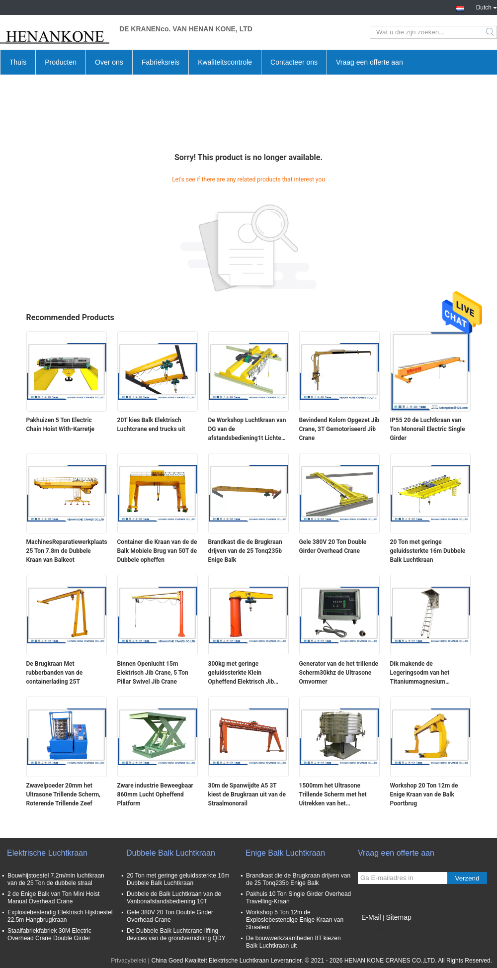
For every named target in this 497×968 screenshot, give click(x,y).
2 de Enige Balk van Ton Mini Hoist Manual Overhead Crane (53, 897)
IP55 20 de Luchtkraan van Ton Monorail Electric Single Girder (427, 429)
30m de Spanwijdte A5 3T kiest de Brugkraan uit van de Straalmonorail (247, 794)
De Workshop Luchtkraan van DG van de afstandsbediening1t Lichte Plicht (247, 429)
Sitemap (398, 917)
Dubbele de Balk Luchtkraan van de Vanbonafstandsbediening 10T (174, 897)
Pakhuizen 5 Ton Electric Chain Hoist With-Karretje (60, 425)
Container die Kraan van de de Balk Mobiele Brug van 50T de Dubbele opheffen (157, 550)
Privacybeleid (128, 960)
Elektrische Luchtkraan (47, 853)
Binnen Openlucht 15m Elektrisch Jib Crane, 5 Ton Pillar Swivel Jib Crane (152, 672)
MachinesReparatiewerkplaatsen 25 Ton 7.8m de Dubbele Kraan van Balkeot (66, 550)
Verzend (467, 878)
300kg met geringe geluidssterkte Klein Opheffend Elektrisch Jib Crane (241, 673)
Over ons (109, 62)
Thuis (17, 62)
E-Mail (371, 917)
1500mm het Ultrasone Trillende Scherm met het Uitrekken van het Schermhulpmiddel (333, 795)
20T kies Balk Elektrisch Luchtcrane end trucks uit (151, 425)
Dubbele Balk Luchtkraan (170, 853)
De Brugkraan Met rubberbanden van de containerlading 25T (54, 672)
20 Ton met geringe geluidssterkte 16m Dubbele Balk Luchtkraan (428, 550)
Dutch (486, 6)
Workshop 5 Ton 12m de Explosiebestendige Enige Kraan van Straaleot (294, 920)
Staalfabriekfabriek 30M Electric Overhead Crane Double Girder (49, 934)
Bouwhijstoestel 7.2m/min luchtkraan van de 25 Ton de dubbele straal (55, 879)
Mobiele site (377, 929)
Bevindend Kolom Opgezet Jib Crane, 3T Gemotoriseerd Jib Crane (339, 429)
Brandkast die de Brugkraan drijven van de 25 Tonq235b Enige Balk (245, 550)
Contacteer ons (294, 62)
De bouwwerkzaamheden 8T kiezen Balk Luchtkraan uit (293, 942)
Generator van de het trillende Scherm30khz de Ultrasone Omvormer (339, 672)
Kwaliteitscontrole (225, 62)
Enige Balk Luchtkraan (285, 853)
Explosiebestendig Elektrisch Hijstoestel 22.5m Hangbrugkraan (59, 916)
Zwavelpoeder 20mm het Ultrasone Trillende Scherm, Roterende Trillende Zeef (63, 794)
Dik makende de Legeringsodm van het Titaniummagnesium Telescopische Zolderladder (427, 673)
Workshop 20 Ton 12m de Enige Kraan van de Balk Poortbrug (424, 794)
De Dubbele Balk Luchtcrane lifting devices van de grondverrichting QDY (176, 934)
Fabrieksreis (160, 62)
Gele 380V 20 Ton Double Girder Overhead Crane (333, 546)
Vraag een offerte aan (369, 62)
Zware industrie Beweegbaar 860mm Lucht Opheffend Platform (155, 794)
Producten (61, 62)
